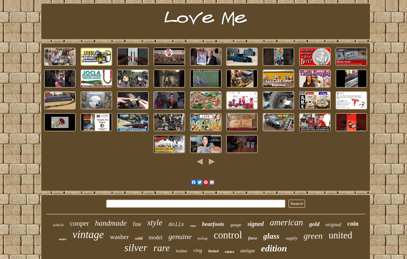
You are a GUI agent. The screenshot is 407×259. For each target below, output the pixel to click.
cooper (79, 223)
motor (62, 239)
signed (255, 223)
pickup (203, 238)
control (228, 235)
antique (247, 250)
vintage (88, 234)
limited (213, 251)
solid (139, 238)
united (340, 235)
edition (274, 248)
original (333, 224)
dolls (176, 224)
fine (137, 224)
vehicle (58, 225)
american (286, 222)
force (252, 238)
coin (352, 223)
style (154, 222)
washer (119, 236)
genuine (179, 236)
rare (161, 247)
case (193, 225)
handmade (111, 223)
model (155, 237)
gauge (236, 224)
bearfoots (213, 224)
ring (198, 250)
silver (135, 247)
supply (291, 238)
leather (182, 251)
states (229, 252)
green (313, 235)
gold (314, 224)
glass (271, 236)
